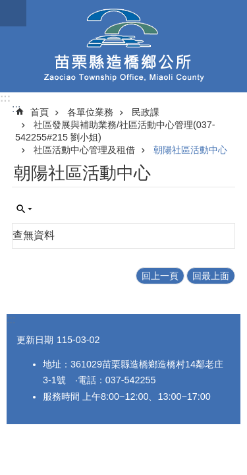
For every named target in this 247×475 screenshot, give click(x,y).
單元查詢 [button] (24, 209)
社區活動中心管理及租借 (84, 149)
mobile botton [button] (13, 13)
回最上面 (210, 275)
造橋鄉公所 (123, 46)
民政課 (145, 112)
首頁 (39, 112)
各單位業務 (90, 112)
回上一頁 (160, 275)
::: (5, 98)
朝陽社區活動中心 (190, 149)
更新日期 (34, 339)
